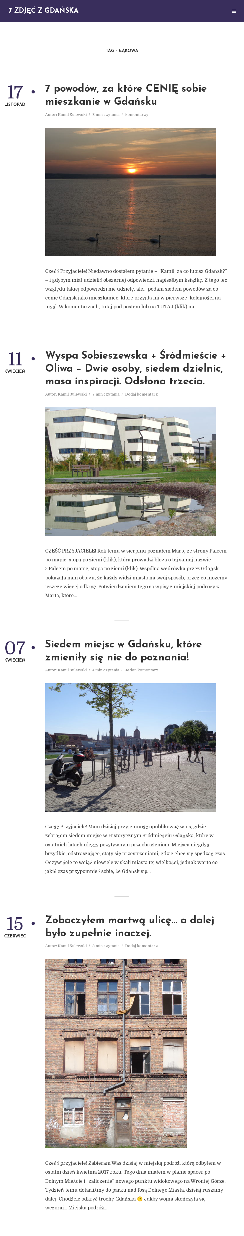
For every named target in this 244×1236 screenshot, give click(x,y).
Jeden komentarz (141, 670)
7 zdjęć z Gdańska (43, 11)
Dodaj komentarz (141, 394)
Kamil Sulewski (72, 114)
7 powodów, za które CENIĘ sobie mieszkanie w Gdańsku (126, 95)
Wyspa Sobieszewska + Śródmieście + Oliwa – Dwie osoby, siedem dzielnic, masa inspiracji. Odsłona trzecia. (135, 369)
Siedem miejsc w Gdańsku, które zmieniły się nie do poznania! (123, 651)
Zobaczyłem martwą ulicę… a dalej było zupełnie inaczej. (129, 927)
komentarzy (136, 114)
